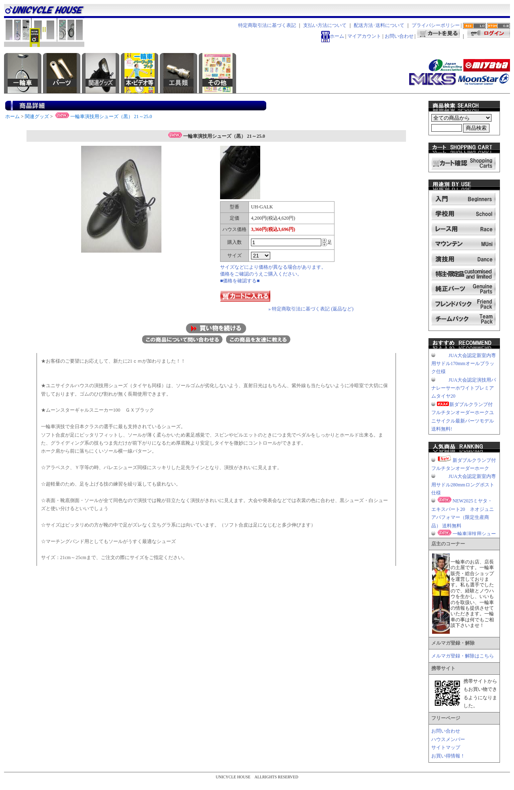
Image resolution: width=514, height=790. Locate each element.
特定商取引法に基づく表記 (267, 25)
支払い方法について (325, 25)
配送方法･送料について (379, 25)
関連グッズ (37, 116)
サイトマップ (445, 747)
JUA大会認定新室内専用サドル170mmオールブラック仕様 (463, 364)
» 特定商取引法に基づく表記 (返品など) (310, 309)
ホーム (332, 36)
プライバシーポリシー (436, 25)
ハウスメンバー (448, 739)
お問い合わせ (399, 36)
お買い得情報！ (448, 756)
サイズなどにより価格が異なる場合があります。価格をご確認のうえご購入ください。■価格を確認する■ (273, 274)
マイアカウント (364, 36)
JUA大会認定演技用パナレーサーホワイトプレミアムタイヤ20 (463, 388)
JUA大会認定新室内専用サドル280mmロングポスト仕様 (463, 485)
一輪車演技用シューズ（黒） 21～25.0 (103, 116)
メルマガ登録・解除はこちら (462, 656)
